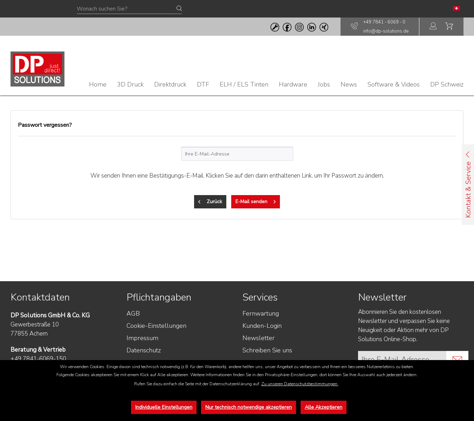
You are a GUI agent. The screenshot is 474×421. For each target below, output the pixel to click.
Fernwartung (260, 313)
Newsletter (258, 338)
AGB (133, 313)
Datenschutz (143, 350)
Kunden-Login (262, 326)
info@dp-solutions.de (385, 31)
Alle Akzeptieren (323, 407)
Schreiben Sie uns (267, 350)
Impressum (142, 338)
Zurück (210, 200)
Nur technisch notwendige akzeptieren (248, 407)
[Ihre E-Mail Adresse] (402, 359)
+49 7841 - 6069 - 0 (384, 22)
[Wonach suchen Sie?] (129, 9)
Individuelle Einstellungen (163, 407)
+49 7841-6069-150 (38, 359)
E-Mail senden (255, 200)
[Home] (98, 84)
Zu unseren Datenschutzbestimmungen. (299, 384)
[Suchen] (179, 9)
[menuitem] (433, 27)
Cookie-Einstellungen (156, 326)
